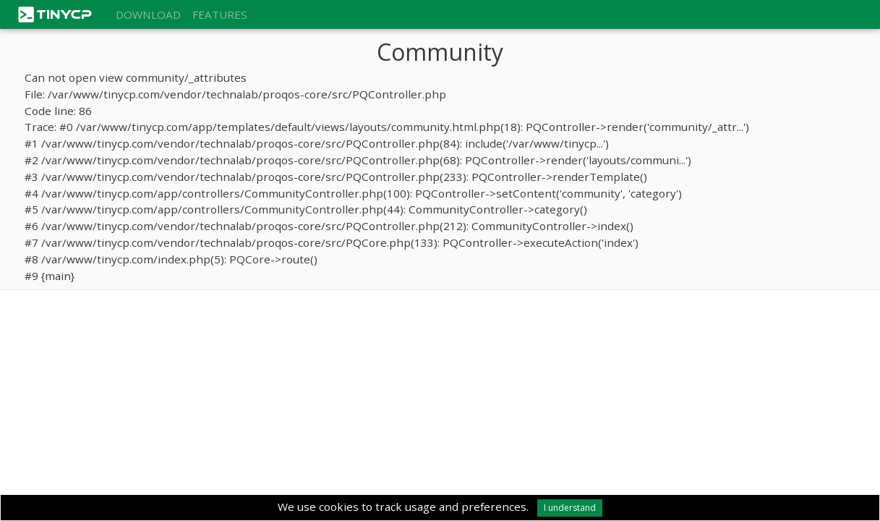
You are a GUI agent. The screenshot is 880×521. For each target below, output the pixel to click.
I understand (570, 507)
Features (219, 14)
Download (148, 14)
